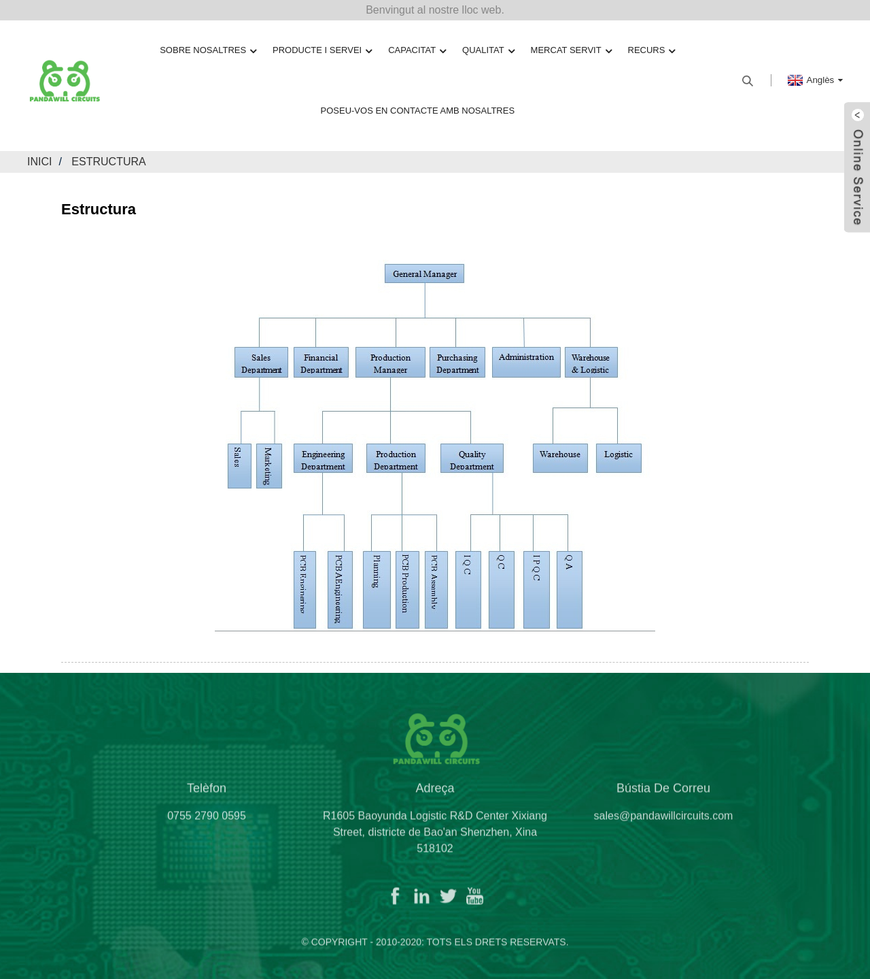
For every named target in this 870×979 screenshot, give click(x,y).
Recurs (652, 50)
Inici (39, 161)
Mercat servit (571, 50)
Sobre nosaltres (208, 50)
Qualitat (488, 50)
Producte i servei (322, 50)
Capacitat (417, 50)
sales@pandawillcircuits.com (663, 820)
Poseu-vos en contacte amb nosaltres (418, 110)
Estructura (108, 161)
